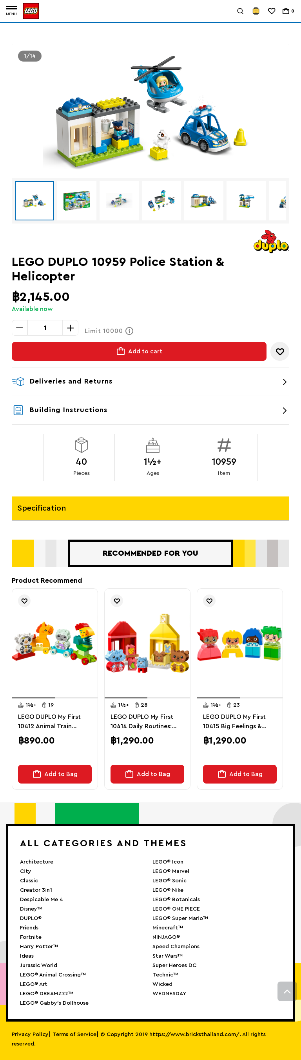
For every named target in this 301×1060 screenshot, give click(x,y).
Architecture (36, 862)
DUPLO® (31, 918)
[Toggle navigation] (11, 11)
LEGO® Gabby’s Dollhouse (54, 1003)
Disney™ (31, 909)
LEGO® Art (33, 984)
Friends (29, 928)
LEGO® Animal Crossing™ (53, 975)
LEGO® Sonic (169, 881)
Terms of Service (74, 1034)
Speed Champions (175, 946)
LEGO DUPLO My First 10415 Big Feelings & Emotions (234, 722)
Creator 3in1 (36, 890)
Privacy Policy (30, 1034)
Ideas (27, 956)
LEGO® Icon (167, 862)
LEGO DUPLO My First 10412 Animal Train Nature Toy (49, 722)
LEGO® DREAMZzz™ (46, 993)
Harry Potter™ (39, 946)
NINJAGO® (166, 937)
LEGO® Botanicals (176, 899)
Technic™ (165, 975)
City (25, 871)
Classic (29, 881)
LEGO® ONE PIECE (176, 909)
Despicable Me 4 (41, 899)
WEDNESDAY (169, 993)
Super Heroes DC (174, 965)
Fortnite (31, 937)
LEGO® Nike (167, 890)
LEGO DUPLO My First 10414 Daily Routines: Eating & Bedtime (142, 722)
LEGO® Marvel (170, 871)
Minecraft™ (167, 928)
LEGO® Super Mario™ (180, 918)
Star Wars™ (167, 956)
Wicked (162, 984)
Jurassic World (38, 965)
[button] (33, 697)
